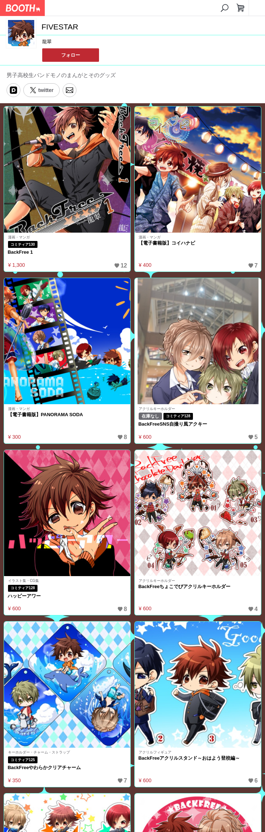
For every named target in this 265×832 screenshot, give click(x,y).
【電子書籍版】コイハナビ (166, 243)
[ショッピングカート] (241, 8)
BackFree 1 (20, 252)
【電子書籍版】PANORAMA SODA (45, 414)
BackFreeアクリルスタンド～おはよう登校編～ (189, 758)
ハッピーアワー (24, 596)
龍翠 (47, 41)
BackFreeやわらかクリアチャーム (44, 767)
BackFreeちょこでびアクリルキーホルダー (184, 586)
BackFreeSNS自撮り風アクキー (172, 424)
